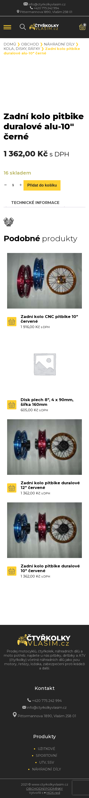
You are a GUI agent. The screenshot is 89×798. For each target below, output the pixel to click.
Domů (10, 44)
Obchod (30, 44)
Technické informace (35, 202)
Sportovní (46, 755)
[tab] (35, 202)
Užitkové (46, 749)
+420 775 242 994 (46, 8)
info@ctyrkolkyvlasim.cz (47, 4)
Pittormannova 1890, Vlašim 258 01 (47, 716)
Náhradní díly (59, 44)
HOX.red (53, 792)
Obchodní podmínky (44, 788)
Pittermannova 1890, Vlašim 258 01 (46, 12)
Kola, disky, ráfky (22, 48)
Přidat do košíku (42, 185)
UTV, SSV (46, 762)
